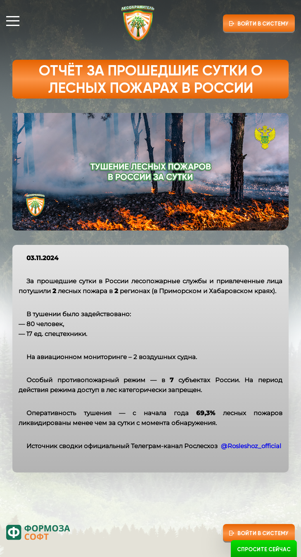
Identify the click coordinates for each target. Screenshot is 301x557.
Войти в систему (263, 24)
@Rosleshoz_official (251, 446)
